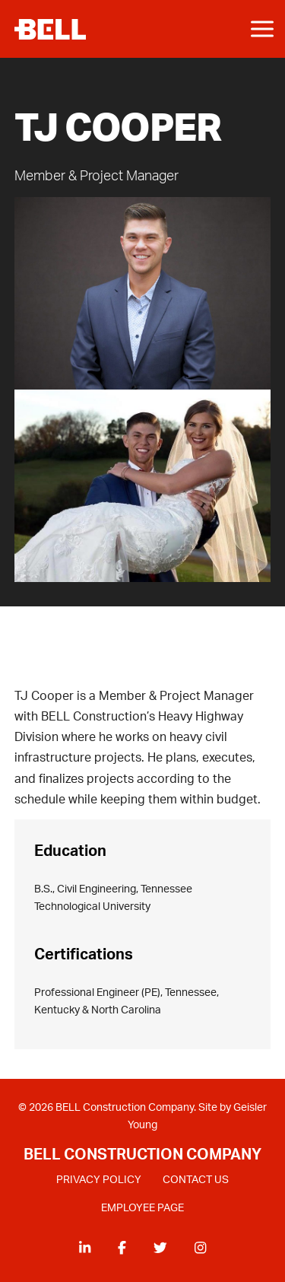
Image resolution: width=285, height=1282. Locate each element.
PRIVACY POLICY (98, 1180)
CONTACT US (196, 1180)
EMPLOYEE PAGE (142, 1208)
